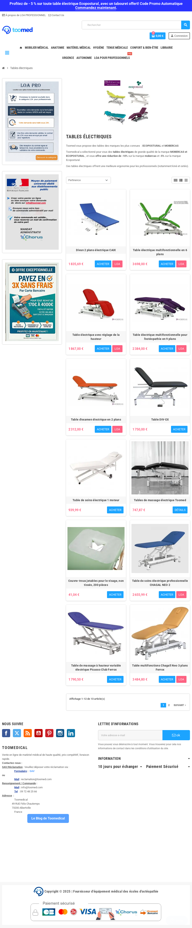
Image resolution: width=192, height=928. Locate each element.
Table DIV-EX (160, 419)
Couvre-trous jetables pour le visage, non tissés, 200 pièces (96, 582)
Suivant (180, 705)
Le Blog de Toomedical (48, 818)
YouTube (38, 733)
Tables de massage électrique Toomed (160, 500)
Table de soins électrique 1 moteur (96, 500)
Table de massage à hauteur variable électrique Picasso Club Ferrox (96, 667)
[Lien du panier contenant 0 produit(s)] (158, 35)
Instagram (60, 733)
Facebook (6, 733)
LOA (117, 264)
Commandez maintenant (95, 7)
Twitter (17, 733)
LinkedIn (71, 733)
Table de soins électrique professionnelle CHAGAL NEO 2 (160, 582)
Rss (28, 733)
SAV (32, 771)
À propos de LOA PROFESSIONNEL (25, 15)
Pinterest (49, 733)
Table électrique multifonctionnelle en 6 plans (160, 252)
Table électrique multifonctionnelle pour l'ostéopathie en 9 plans (160, 336)
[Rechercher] (136, 25)
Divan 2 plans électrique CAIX (96, 250)
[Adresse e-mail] (130, 735)
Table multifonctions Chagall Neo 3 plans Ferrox (160, 667)
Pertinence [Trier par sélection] (74, 180)
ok (176, 735)
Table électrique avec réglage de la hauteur (96, 336)
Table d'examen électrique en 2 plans (96, 419)
